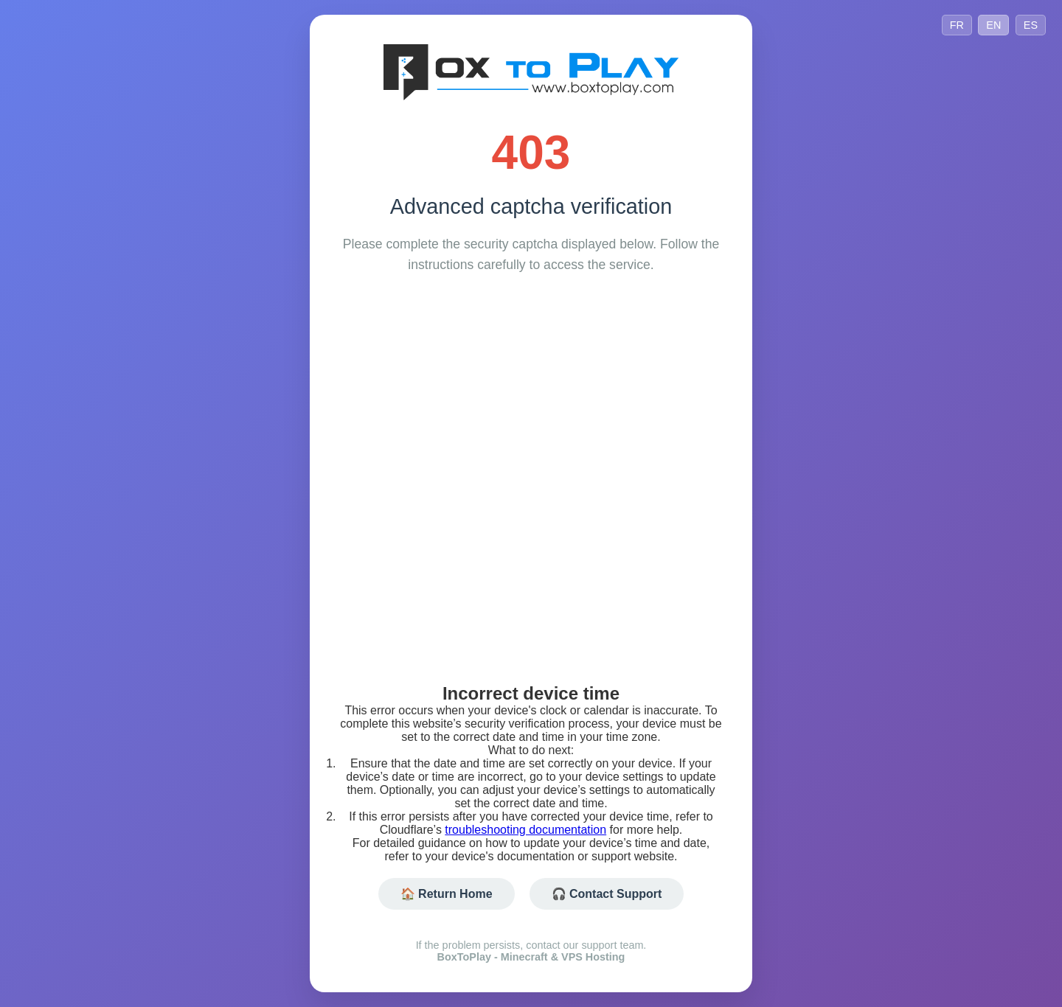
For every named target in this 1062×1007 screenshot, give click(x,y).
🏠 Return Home (446, 894)
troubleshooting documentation (525, 829)
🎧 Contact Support (607, 894)
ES (1031, 25)
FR (957, 25)
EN (993, 25)
